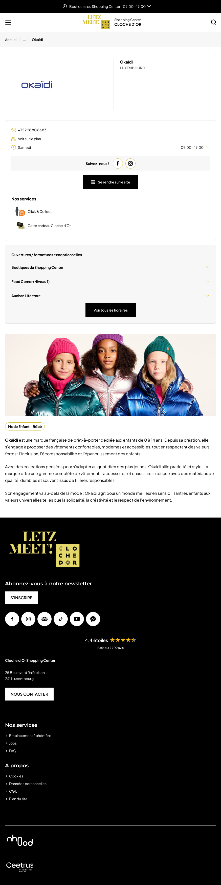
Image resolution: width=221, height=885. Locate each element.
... (24, 39)
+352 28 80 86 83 (29, 130)
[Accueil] (12, 39)
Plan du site (18, 798)
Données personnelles (28, 783)
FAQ (12, 750)
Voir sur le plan (26, 138)
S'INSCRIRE (21, 597)
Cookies (16, 776)
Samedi (110, 147)
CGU (13, 791)
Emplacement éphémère (30, 735)
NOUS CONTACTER (29, 694)
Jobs (13, 743)
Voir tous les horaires (111, 310)
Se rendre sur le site (110, 182)
